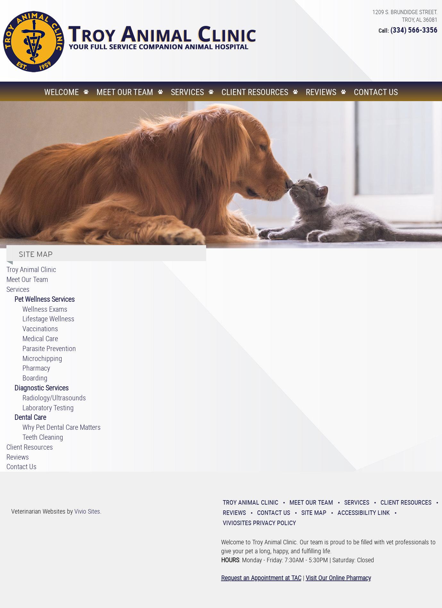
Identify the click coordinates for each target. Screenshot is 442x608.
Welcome (61, 92)
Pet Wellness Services (44, 299)
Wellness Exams (44, 309)
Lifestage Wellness (48, 318)
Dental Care (30, 417)
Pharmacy (36, 367)
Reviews (321, 92)
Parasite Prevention (49, 348)
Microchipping (42, 358)
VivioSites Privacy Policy (259, 522)
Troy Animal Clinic (31, 269)
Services (187, 92)
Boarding (34, 377)
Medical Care (40, 338)
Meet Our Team (124, 92)
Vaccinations (40, 328)
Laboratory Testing (48, 407)
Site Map (313, 512)
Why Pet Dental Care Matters (61, 427)
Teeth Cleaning (42, 437)
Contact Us (376, 92)
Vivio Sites (87, 511)
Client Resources (254, 92)
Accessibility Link (364, 512)
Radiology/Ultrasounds (54, 397)
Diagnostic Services (41, 387)
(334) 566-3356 (414, 30)
